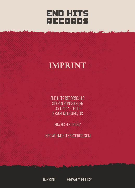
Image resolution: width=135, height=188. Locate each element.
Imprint (49, 179)
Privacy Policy (79, 179)
